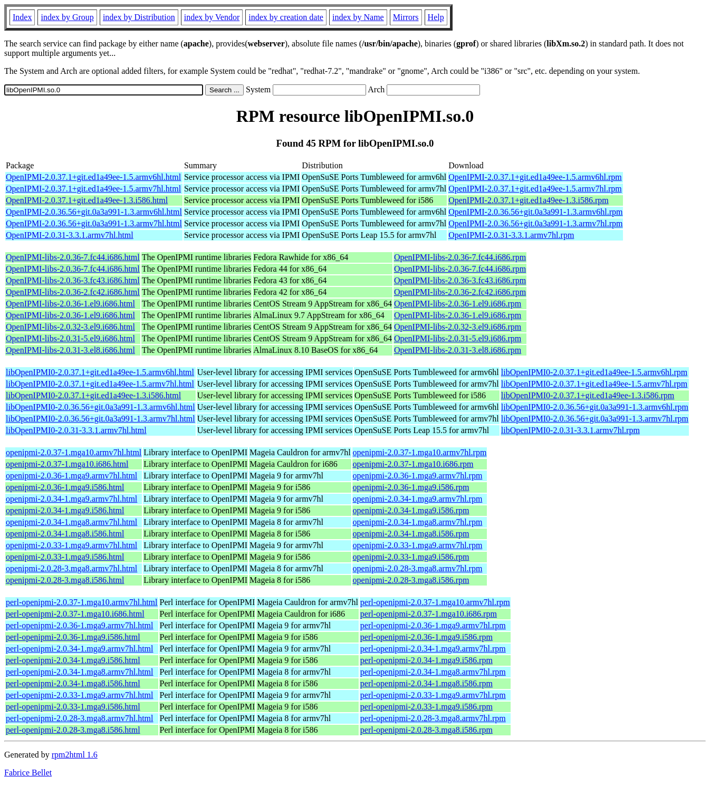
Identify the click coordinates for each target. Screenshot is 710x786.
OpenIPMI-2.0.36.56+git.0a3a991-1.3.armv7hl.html (94, 223)
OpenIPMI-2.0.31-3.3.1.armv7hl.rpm (511, 235)
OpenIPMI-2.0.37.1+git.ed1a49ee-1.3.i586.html (87, 200)
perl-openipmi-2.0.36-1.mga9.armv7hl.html (79, 625)
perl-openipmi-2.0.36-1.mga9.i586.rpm (426, 636)
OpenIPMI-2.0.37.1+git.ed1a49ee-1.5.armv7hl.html (93, 188)
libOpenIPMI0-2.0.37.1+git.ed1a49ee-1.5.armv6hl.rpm (594, 372)
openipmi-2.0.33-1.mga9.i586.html (65, 556)
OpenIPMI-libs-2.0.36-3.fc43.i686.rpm (460, 280)
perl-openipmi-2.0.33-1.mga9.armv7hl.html (79, 695)
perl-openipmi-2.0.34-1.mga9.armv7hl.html (79, 648)
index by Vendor (211, 17)
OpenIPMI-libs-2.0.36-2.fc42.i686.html (73, 291)
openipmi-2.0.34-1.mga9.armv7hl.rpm (418, 498)
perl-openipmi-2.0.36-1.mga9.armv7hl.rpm (433, 625)
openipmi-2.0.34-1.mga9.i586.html (65, 510)
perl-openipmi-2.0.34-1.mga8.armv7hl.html (79, 671)
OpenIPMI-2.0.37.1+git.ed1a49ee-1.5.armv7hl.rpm (535, 188)
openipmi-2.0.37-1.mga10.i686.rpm (413, 463)
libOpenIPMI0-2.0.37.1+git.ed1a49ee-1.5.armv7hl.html (100, 383)
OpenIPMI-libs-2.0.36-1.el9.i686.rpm (457, 303)
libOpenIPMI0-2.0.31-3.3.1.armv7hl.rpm (570, 430)
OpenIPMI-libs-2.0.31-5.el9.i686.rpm (457, 338)
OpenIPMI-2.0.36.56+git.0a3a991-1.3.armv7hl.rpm (535, 223)
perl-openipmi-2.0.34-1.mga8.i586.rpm (426, 683)
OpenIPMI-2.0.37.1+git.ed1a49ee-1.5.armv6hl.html (93, 176)
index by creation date (285, 17)
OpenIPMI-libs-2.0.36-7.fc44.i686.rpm (460, 257)
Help (436, 17)
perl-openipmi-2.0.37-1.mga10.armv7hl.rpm (435, 602)
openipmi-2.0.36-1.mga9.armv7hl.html (71, 475)
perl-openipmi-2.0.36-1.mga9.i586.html (73, 636)
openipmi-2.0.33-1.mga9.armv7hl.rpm (418, 545)
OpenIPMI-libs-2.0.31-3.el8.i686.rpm (457, 350)
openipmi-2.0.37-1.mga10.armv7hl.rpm (420, 452)
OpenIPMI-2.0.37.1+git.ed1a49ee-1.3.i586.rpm (528, 200)
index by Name (358, 17)
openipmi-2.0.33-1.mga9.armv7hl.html (71, 545)
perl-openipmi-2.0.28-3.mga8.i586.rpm (426, 729)
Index (22, 17)
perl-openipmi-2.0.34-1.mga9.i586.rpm (426, 660)
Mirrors (406, 17)
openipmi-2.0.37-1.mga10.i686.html (67, 463)
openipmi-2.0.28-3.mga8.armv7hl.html (71, 568)
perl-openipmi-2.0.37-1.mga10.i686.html (75, 613)
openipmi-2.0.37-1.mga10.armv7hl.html (73, 452)
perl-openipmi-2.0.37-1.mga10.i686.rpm (428, 613)
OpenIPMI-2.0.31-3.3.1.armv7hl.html (69, 235)
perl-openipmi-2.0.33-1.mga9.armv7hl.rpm (433, 695)
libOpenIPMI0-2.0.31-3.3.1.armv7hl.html (76, 430)
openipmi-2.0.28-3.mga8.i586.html (65, 580)
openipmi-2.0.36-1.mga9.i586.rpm (411, 487)
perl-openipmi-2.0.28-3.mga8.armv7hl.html (79, 718)
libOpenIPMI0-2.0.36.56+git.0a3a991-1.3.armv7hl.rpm (594, 418)
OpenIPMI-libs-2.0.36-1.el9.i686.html (70, 303)
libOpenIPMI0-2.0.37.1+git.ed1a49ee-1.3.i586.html (93, 395)
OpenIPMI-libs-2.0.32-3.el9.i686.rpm (457, 326)
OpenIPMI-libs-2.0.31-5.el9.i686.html (70, 338)
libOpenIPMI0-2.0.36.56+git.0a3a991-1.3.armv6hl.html (100, 406)
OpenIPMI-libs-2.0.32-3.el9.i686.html (70, 326)
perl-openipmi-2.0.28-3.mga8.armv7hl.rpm (433, 718)
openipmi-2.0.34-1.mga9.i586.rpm (411, 510)
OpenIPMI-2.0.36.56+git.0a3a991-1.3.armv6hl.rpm (535, 211)
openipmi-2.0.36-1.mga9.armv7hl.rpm (418, 475)
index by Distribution (139, 17)
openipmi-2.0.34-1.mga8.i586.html (65, 533)
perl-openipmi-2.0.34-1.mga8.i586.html (73, 683)
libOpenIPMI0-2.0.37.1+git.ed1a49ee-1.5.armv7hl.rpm (594, 383)
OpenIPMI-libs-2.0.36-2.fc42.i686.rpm (460, 291)
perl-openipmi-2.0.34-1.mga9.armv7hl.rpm (433, 648)
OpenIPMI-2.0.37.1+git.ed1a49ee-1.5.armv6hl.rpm (535, 176)
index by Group (67, 17)
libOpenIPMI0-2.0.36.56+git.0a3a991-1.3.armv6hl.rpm (594, 406)
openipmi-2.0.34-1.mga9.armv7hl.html (71, 498)
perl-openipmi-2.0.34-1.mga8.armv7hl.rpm (433, 671)
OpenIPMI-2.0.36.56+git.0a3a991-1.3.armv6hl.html (94, 211)
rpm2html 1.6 (75, 754)
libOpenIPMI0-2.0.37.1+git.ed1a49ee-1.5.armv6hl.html (100, 372)
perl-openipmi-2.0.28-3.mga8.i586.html (73, 729)
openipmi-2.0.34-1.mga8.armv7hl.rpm (418, 521)
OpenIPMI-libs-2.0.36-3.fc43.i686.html (73, 280)
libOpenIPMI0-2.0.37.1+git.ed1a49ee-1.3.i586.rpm (588, 395)
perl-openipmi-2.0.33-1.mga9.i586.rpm (426, 706)
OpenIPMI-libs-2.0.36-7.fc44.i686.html (73, 257)
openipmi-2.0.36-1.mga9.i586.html (65, 487)
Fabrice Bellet (28, 772)
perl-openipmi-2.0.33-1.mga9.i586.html (73, 706)
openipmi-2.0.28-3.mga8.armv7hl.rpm (418, 568)
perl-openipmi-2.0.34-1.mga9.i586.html (73, 660)
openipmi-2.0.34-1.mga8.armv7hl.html (71, 521)
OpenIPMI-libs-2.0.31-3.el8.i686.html (70, 350)
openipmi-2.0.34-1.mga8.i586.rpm (411, 533)
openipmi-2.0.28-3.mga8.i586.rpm (411, 580)
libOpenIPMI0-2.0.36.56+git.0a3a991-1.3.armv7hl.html (100, 418)
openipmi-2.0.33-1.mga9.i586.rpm (411, 556)
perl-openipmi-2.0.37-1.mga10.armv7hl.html (82, 602)
